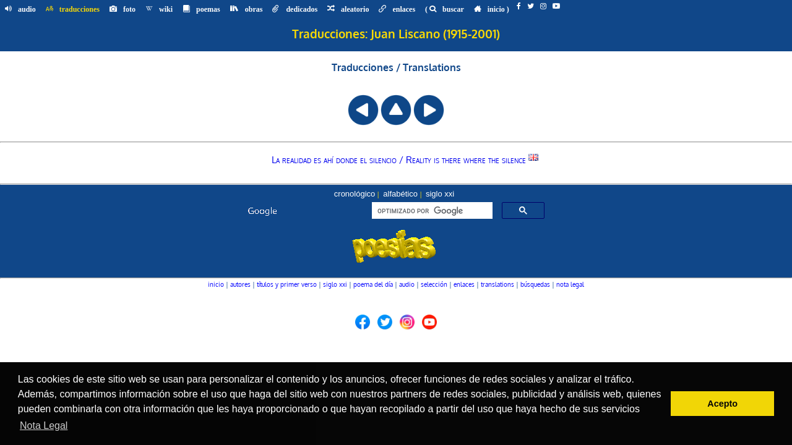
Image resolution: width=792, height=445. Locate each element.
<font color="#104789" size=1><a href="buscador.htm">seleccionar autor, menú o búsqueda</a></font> (396, 231)
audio (20, 9)
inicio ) (491, 9)
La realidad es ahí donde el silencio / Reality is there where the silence (405, 159)
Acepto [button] (722, 404)
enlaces (397, 9)
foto (123, 9)
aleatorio (348, 9)
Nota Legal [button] (43, 425)
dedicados (294, 9)
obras (246, 9)
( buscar (444, 9)
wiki (159, 9)
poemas (201, 9)
